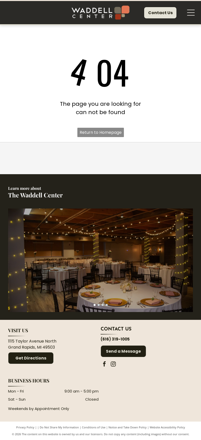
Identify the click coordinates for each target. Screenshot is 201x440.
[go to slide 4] (107, 305)
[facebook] (104, 364)
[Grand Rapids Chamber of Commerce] (157, 158)
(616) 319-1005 (115, 339)
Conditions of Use (93, 427)
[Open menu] (191, 12)
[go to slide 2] (99, 305)
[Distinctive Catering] (44, 158)
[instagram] (113, 364)
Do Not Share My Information (59, 427)
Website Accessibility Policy (167, 427)
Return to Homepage (101, 132)
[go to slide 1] (95, 305)
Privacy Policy (25, 427)
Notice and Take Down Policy (127, 427)
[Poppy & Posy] (100, 158)
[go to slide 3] (103, 305)
